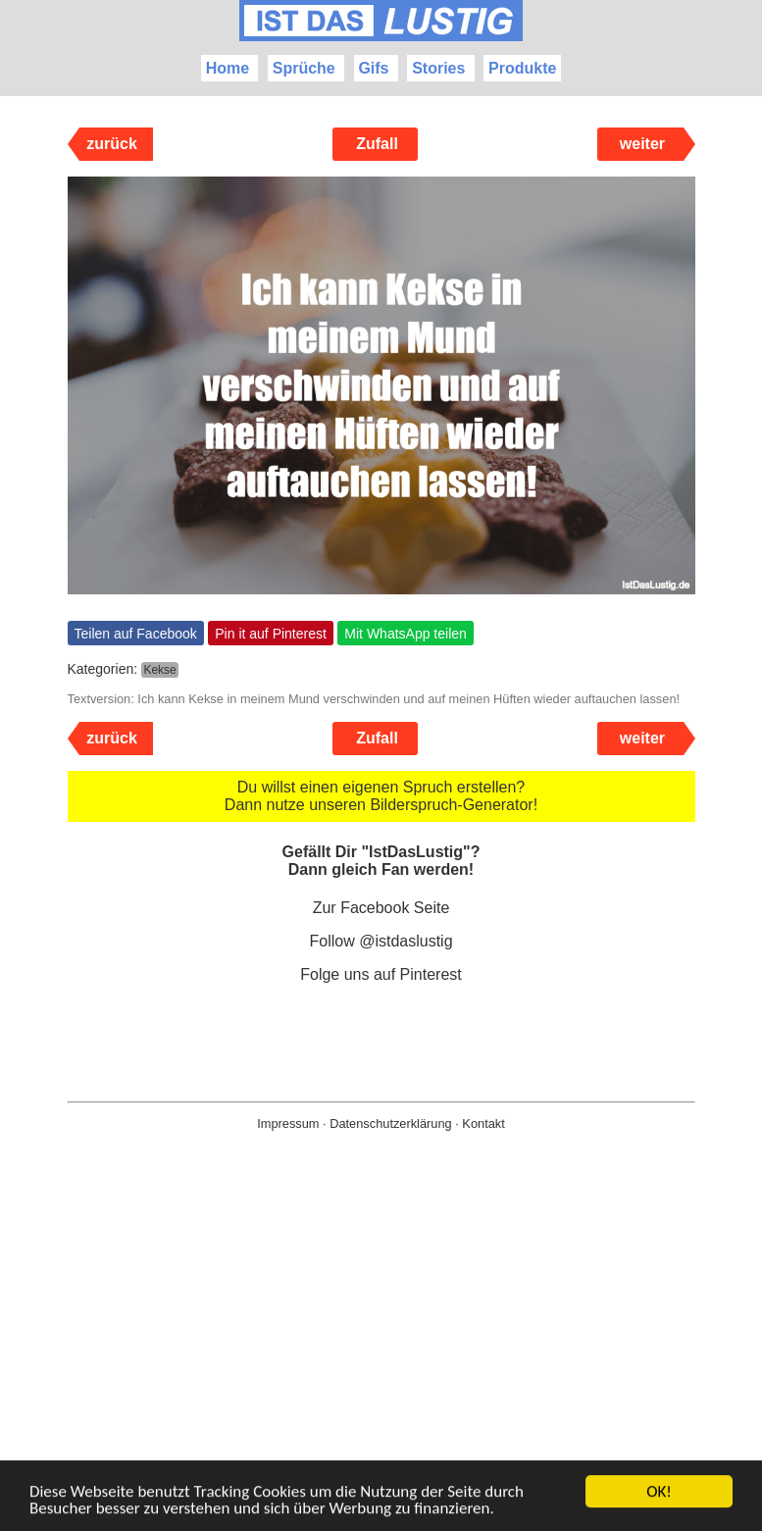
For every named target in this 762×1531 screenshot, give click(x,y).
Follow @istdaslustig (380, 941)
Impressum (288, 1123)
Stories (438, 68)
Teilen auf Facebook (136, 633)
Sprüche (304, 68)
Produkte (522, 68)
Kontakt (483, 1123)
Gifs (373, 68)
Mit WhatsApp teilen (405, 633)
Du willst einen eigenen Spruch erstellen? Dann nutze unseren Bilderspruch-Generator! (381, 796)
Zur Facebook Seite (381, 907)
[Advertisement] (381, 1362)
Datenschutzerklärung (390, 1123)
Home (227, 68)
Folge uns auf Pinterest (381, 974)
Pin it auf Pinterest (271, 633)
